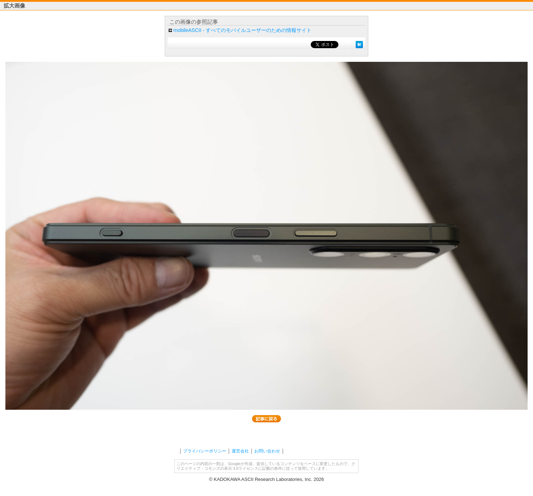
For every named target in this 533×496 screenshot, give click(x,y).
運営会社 (240, 451)
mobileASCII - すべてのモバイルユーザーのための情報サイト (242, 30)
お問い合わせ (267, 451)
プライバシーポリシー (204, 451)
